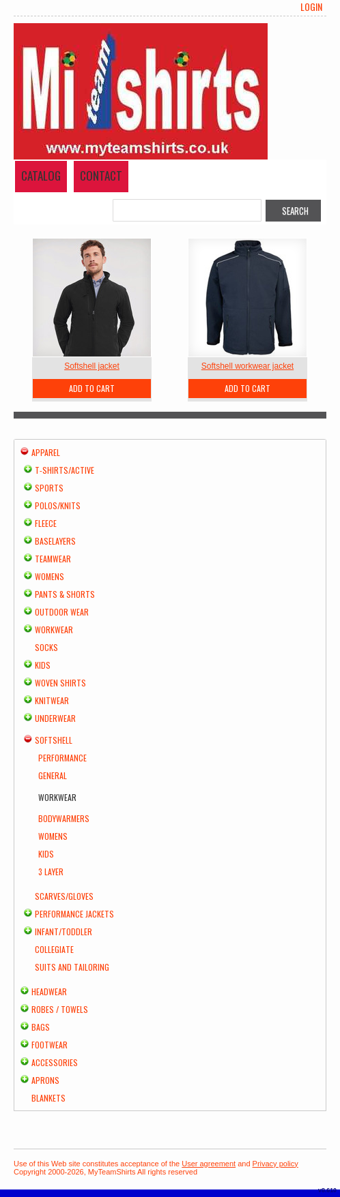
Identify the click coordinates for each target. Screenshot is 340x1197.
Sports (49, 488)
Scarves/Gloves (64, 896)
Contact (101, 175)
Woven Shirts (60, 682)
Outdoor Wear (62, 612)
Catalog (41, 175)
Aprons (45, 1080)
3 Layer (50, 871)
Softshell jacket (91, 366)
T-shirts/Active (64, 470)
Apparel (45, 452)
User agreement (209, 1164)
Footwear (49, 1044)
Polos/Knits (58, 505)
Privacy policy (275, 1164)
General (52, 775)
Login (311, 7)
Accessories (54, 1062)
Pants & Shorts (65, 594)
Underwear (55, 718)
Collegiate (54, 949)
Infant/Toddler (63, 931)
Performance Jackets (74, 914)
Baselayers (55, 541)
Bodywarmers (63, 818)
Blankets (48, 1098)
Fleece (46, 523)
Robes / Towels (59, 1009)
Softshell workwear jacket (247, 366)
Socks (46, 647)
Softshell (53, 740)
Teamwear (53, 558)
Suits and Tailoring (72, 967)
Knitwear (52, 700)
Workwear (54, 629)
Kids (43, 665)
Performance (62, 757)
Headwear (49, 991)
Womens (49, 576)
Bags (40, 1027)
